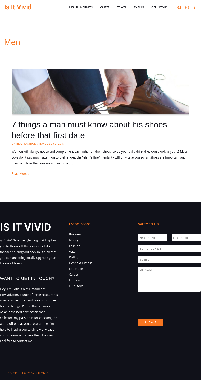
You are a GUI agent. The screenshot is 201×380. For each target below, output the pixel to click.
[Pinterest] (195, 7)
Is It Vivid (17, 7)
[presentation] (169, 311)
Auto (72, 251)
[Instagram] (187, 7)
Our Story (76, 286)
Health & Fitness (90, 7)
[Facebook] (179, 7)
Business (75, 234)
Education (76, 269)
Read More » (20, 173)
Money (74, 240)
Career (112, 7)
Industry (75, 280)
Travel (127, 7)
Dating (142, 7)
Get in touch (162, 7)
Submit (150, 322)
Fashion (30, 143)
